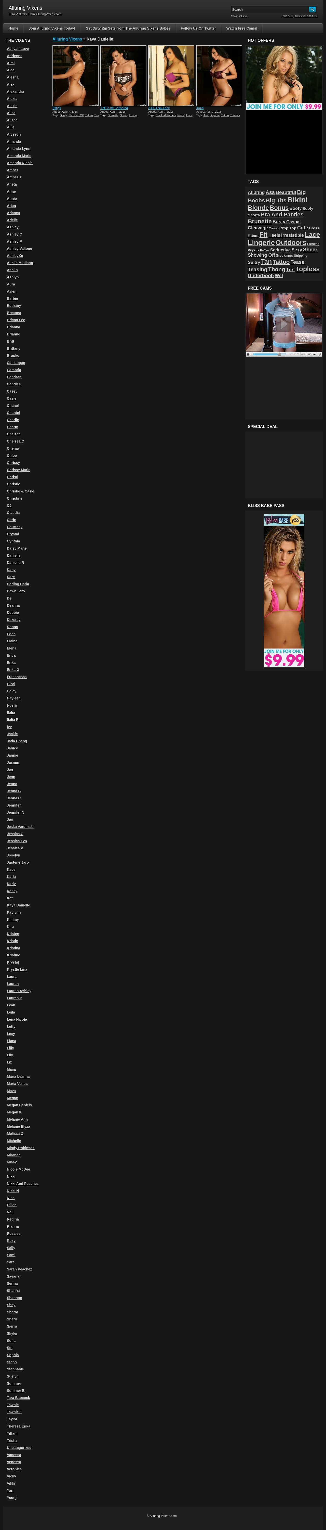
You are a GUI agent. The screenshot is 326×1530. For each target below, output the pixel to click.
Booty (63, 115)
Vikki (11, 1483)
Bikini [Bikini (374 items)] (297, 200)
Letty (11, 1027)
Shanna (13, 1291)
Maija (11, 1069)
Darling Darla (18, 584)
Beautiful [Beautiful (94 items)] (286, 192)
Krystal (13, 962)
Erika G (13, 670)
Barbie (12, 298)
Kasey (12, 891)
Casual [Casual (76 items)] (293, 221)
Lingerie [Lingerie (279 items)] (261, 243)
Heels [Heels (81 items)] (274, 235)
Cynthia (13, 541)
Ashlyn (13, 277)
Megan (12, 1098)
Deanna (13, 605)
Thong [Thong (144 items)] (276, 269)
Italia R (13, 720)
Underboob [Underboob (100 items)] (261, 275)
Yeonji (12, 1498)
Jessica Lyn (17, 841)
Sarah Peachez (19, 1269)
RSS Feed (288, 16)
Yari (10, 1490)
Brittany (13, 348)
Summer (14, 1383)
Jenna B (14, 791)
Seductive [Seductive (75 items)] (280, 250)
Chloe (12, 455)
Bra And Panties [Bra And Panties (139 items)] (282, 214)
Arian (11, 206)
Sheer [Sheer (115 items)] (310, 249)
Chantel (13, 413)
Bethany (14, 306)
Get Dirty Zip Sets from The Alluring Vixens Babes (128, 28)
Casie (11, 398)
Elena (11, 648)
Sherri (12, 1319)
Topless (235, 115)
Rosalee (14, 1233)
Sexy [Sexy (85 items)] (297, 249)
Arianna (13, 213)
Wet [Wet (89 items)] (279, 275)
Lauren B (14, 998)
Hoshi (12, 705)
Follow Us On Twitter (198, 28)
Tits (96, 115)
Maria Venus (17, 1084)
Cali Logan (16, 363)
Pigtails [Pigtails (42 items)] (253, 250)
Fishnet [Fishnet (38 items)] (253, 236)
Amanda (14, 141)
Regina (13, 1219)
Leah (11, 1005)
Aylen (12, 291)
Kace (11, 869)
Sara (11, 1262)
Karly (11, 884)
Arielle (12, 220)
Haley (11, 691)
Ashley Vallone (19, 249)
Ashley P (14, 241)
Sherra (12, 1312)
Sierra (12, 1326)
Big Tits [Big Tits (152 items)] (276, 200)
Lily (10, 1055)
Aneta (12, 184)
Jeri (10, 820)
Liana (11, 1041)
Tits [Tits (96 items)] (290, 269)
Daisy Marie (17, 548)
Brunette (113, 115)
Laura (12, 977)
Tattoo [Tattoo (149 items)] (281, 262)
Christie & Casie (20, 491)
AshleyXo (15, 256)
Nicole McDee (18, 1169)
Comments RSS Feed (306, 16)
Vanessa (14, 1455)
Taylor (12, 1419)
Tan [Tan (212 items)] (266, 261)
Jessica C (15, 834)
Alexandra (15, 91)
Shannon (14, 1298)
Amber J (14, 177)
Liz (9, 1062)
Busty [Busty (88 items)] (279, 221)
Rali (10, 1212)
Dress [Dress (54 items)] (314, 228)
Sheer (123, 115)
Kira (10, 927)
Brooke (13, 356)
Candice (14, 384)
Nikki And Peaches (23, 1184)
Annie (12, 199)
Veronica (14, 1469)
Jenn (11, 777)
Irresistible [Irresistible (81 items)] (292, 235)
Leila (11, 1012)
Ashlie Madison (20, 263)
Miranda (14, 1155)
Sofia (11, 1341)
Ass (205, 115)
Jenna (12, 784)
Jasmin (13, 762)
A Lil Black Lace (159, 108)
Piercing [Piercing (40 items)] (313, 244)
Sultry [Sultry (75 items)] (254, 262)
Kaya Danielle (18, 905)
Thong (133, 115)
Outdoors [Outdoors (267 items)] (291, 243)
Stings (56, 108)
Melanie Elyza (18, 1126)
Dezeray (14, 620)
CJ (9, 505)
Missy (12, 1162)
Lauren (13, 984)
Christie (13, 484)
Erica (11, 655)
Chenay (13, 448)
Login (244, 16)
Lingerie (215, 115)
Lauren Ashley (19, 991)
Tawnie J (14, 1412)
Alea (11, 70)
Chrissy (13, 463)
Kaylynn (14, 912)
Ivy (9, 727)
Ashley (13, 227)
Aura (11, 284)
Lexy (11, 1034)
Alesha (13, 77)
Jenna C (14, 798)
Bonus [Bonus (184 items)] (279, 207)
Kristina (13, 948)
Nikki (11, 1176)
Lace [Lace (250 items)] (312, 234)
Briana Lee (16, 320)
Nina (11, 1198)
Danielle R (15, 563)
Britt (10, 341)
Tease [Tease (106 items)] (297, 262)
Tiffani (12, 1433)
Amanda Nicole (20, 163)
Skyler (12, 1333)
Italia (11, 712)
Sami (11, 1255)
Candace (14, 377)
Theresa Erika (18, 1426)
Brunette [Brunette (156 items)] (260, 221)
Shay (11, 1305)
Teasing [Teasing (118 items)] (257, 269)
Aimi (11, 63)
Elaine (12, 641)
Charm (12, 427)
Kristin (12, 941)
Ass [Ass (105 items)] (270, 192)
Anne (11, 191)
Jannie (12, 755)
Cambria (14, 370)
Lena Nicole (17, 1019)
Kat (10, 898)
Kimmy (13, 919)
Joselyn (13, 855)
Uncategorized (19, 1448)
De (9, 598)
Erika (11, 662)
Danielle (14, 555)
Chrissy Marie (18, 470)
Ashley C (14, 234)
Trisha (12, 1440)
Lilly (10, 1048)
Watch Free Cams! (241, 28)
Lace (189, 115)
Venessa (14, 1462)
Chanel (13, 406)
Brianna (13, 327)
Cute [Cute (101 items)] (302, 227)
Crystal (13, 534)
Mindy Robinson (21, 1148)
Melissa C (15, 1134)
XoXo (199, 108)
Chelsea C (15, 441)
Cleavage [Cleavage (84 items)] (258, 227)
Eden (11, 634)
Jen (10, 770)
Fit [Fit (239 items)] (264, 234)
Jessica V (15, 848)
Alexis (12, 106)
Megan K (14, 1112)
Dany (11, 570)
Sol (9, 1348)
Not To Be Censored (114, 108)
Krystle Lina (17, 969)
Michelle (14, 1141)
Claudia (13, 513)
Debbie (13, 613)
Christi (12, 477)
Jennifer (14, 805)
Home (13, 28)
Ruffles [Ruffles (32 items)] (264, 250)
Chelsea (14, 434)
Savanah (14, 1276)
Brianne (13, 334)
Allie (11, 127)
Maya (11, 1091)
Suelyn (13, 1376)
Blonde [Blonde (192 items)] (258, 207)
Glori (11, 684)
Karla (11, 877)
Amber (12, 170)
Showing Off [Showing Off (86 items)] (261, 255)
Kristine (13, 955)
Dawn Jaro (16, 591)
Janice (12, 748)
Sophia (13, 1355)
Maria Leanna (18, 1076)
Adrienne (14, 56)
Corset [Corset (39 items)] (273, 228)
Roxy (11, 1241)
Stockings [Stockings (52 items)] (284, 255)
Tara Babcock (18, 1398)
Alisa (11, 113)
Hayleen (14, 698)
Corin (11, 520)
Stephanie (15, 1369)
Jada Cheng (17, 741)
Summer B (16, 1391)
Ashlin (12, 270)
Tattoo (89, 115)
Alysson (14, 134)
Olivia (12, 1205)
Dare (11, 577)
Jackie (12, 734)
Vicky (11, 1476)
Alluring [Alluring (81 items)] (256, 192)
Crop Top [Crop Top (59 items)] (287, 228)
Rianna (13, 1226)
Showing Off (76, 115)
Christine (14, 498)
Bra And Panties (166, 115)
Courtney (14, 527)
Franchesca (17, 677)
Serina (12, 1283)
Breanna (14, 313)
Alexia (12, 99)
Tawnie (13, 1405)
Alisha (12, 120)
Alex (11, 84)
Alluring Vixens (67, 39)
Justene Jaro (18, 862)
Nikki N (13, 1191)
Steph (12, 1362)
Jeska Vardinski (20, 827)
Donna (12, 627)
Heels (180, 115)
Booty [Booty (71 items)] (296, 208)
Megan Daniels (19, 1105)
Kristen (13, 934)
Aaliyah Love (18, 49)
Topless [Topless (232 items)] (307, 269)
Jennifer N (15, 812)
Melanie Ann (17, 1119)
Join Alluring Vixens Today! (52, 28)
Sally (11, 1248)
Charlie (13, 420)
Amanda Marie (19, 156)
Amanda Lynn (18, 149)
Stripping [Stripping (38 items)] (300, 255)
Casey (12, 391)
